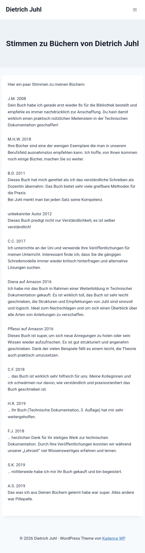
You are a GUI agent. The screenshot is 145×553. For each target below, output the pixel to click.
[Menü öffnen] (134, 9)
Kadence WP (113, 538)
